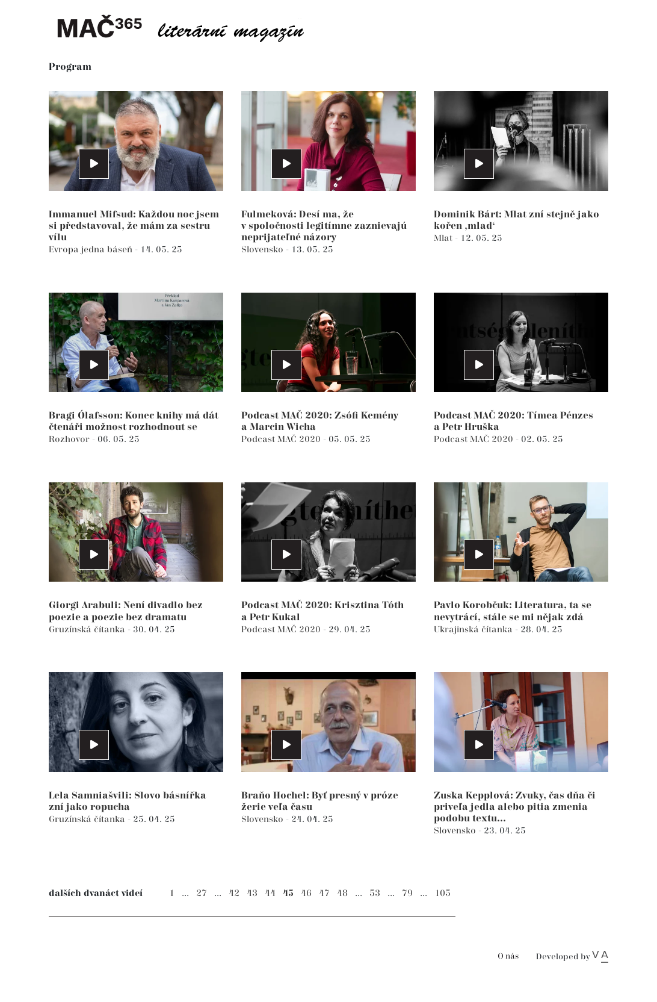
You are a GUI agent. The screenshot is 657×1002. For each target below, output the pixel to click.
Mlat (444, 238)
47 (324, 893)
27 (201, 893)
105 (442, 893)
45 (288, 893)
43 (252, 893)
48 (342, 893)
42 (234, 893)
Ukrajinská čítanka (474, 629)
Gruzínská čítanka (88, 629)
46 (306, 893)
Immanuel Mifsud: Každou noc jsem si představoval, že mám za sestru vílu (134, 226)
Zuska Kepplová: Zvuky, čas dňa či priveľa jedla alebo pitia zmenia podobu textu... (515, 807)
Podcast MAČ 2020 (282, 439)
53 (374, 893)
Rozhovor (70, 439)
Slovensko (263, 249)
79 (407, 893)
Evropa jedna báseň (92, 249)
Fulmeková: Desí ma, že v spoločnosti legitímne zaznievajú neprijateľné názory (324, 226)
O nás (508, 956)
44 (270, 893)
